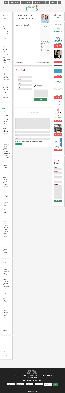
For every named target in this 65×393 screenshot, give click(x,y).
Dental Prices (16, 375)
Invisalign (5, 229)
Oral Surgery (5, 307)
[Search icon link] (59, 2)
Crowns (4, 295)
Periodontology (6, 322)
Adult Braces (5, 221)
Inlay (4, 111)
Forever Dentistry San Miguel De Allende (58, 117)
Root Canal (5, 138)
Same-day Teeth (6, 271)
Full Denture (5, 155)
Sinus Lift (5, 184)
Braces (35, 377)
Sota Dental (58, 43)
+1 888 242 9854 (36, 381)
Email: (58, 176)
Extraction (5, 247)
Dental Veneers (33, 375)
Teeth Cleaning (6, 325)
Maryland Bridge (6, 119)
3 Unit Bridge (5, 115)
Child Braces (5, 225)
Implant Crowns (6, 188)
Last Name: (58, 172)
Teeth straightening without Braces (5, 275)
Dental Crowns (42, 375)
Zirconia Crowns (6, 146)
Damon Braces (6, 227)
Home (6, 2)
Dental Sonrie (58, 132)
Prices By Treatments (26, 2)
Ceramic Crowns (6, 144)
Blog (47, 2)
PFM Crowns (5, 151)
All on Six (5, 219)
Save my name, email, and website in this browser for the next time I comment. (29, 141)
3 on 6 (4, 117)
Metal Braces (5, 231)
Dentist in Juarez (6, 31)
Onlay (4, 113)
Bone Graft (5, 186)
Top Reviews (5, 351)
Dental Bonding (6, 239)
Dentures (49, 375)
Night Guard (5, 245)
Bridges (4, 293)
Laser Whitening (6, 136)
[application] (18, 2)
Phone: (58, 181)
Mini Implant (5, 190)
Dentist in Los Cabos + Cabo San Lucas (6, 56)
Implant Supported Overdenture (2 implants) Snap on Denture (6, 195)
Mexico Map (5, 355)
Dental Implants (6, 312)
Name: (58, 168)
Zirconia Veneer (6, 174)
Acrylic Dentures (6, 153)
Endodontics (5, 326)
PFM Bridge (5, 121)
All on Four (5, 217)
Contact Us (53, 2)
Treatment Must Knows (39, 2)
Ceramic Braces (6, 223)
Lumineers (5, 179)
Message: (58, 191)
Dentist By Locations (14, 2)
